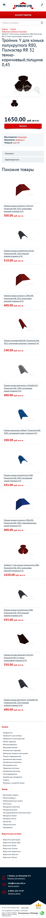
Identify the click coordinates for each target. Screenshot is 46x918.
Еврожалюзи (8, 827)
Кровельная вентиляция (12, 759)
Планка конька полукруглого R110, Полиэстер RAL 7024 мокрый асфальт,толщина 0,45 (19, 253)
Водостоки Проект (10, 857)
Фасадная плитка (9, 818)
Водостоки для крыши (11, 840)
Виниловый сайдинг (10, 795)
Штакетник (7, 821)
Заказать (23, 126)
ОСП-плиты (7, 804)
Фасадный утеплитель (11, 807)
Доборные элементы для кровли (15, 753)
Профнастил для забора (12, 736)
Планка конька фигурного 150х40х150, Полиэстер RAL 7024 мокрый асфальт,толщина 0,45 (21, 702)
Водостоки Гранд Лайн (11, 842)
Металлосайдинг (9, 798)
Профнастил (8, 733)
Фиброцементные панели (13, 801)
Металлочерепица (10, 744)
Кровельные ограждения (12, 777)
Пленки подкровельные (12, 756)
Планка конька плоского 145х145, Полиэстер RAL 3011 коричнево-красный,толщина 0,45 (19, 208)
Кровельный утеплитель (12, 762)
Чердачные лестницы (11, 768)
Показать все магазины (16, 878)
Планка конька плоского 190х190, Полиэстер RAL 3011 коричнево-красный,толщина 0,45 (19, 298)
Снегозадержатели (10, 774)
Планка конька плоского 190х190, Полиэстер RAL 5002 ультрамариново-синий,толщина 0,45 (20, 523)
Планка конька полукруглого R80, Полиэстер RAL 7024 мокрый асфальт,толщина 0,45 (18, 613)
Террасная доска (9, 824)
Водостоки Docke (9, 845)
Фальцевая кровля (10, 747)
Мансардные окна (10, 765)
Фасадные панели (10, 816)
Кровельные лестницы (11, 771)
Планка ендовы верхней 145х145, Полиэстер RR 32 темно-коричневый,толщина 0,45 (19, 658)
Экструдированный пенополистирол (17, 813)
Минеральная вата (10, 810)
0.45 (15, 142)
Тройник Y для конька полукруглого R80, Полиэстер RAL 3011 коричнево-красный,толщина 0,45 (21, 568)
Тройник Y (20, 140)
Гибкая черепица (9, 741)
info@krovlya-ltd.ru (16, 883)
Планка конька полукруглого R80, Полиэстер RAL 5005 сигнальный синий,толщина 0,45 (18, 478)
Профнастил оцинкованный (14, 739)
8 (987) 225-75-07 (16, 891)
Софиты (6, 780)
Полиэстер (22, 137)
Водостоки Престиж (10, 854)
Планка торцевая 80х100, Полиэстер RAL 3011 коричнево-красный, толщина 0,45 (21, 342)
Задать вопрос (13, 886)
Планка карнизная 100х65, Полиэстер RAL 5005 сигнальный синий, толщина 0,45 (22, 431)
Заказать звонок (14, 893)
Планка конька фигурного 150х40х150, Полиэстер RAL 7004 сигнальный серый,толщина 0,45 (21, 388)
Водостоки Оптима (10, 848)
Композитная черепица (12, 750)
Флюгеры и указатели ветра (13, 783)
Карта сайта (25, 908)
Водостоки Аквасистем (11, 851)
